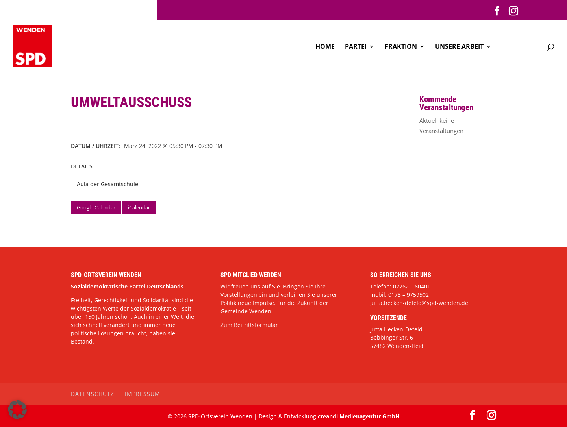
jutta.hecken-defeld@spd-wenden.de (419, 303)
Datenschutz (92, 393)
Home (325, 47)
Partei (356, 47)
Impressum (142, 393)
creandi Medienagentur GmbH (359, 416)
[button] (17, 409)
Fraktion (401, 47)
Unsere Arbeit (459, 47)
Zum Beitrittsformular (249, 325)
